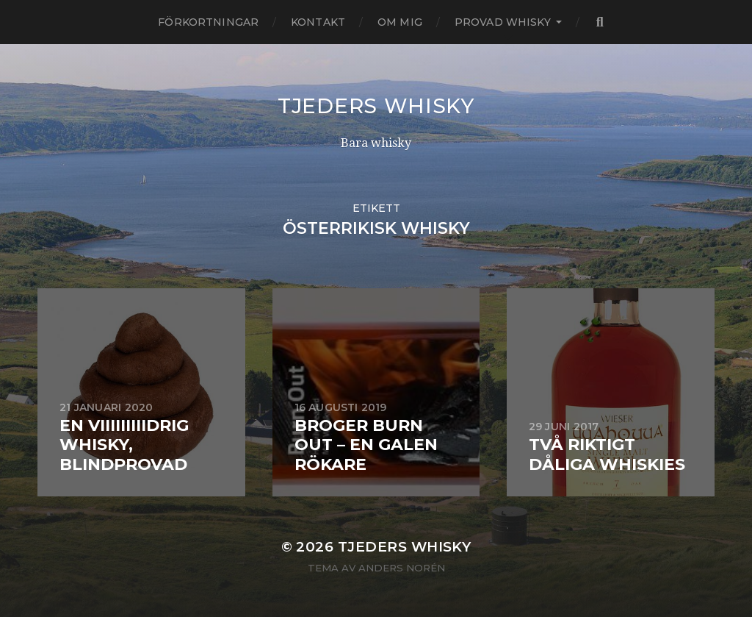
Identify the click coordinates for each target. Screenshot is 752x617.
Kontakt (318, 22)
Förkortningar (208, 22)
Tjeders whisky (376, 105)
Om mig (399, 22)
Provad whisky (503, 22)
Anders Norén (401, 568)
